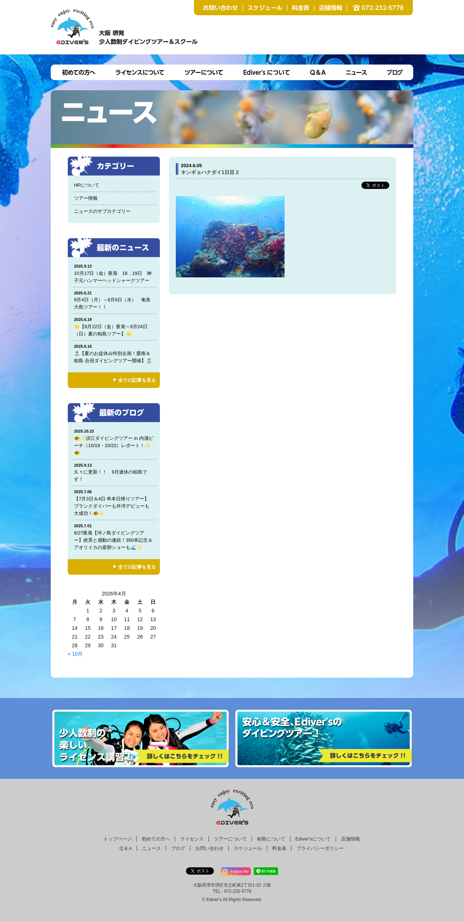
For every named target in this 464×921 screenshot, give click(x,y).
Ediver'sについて (313, 839)
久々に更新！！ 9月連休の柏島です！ (114, 472)
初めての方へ (156, 839)
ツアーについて (230, 839)
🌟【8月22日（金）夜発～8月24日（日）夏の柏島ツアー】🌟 (114, 326)
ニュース (151, 848)
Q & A (126, 848)
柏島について (271, 839)
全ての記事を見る (137, 380)
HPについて (86, 185)
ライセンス (192, 839)
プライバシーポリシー (320, 848)
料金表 (279, 848)
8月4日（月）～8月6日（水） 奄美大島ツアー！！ (114, 300)
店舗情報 (350, 839)
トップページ (117, 839)
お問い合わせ (209, 848)
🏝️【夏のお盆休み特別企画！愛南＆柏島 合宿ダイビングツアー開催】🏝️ (114, 353)
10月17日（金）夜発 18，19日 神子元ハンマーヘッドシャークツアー (114, 273)
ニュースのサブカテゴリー (102, 211)
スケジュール (248, 848)
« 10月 (75, 654)
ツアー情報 (86, 198)
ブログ (178, 848)
